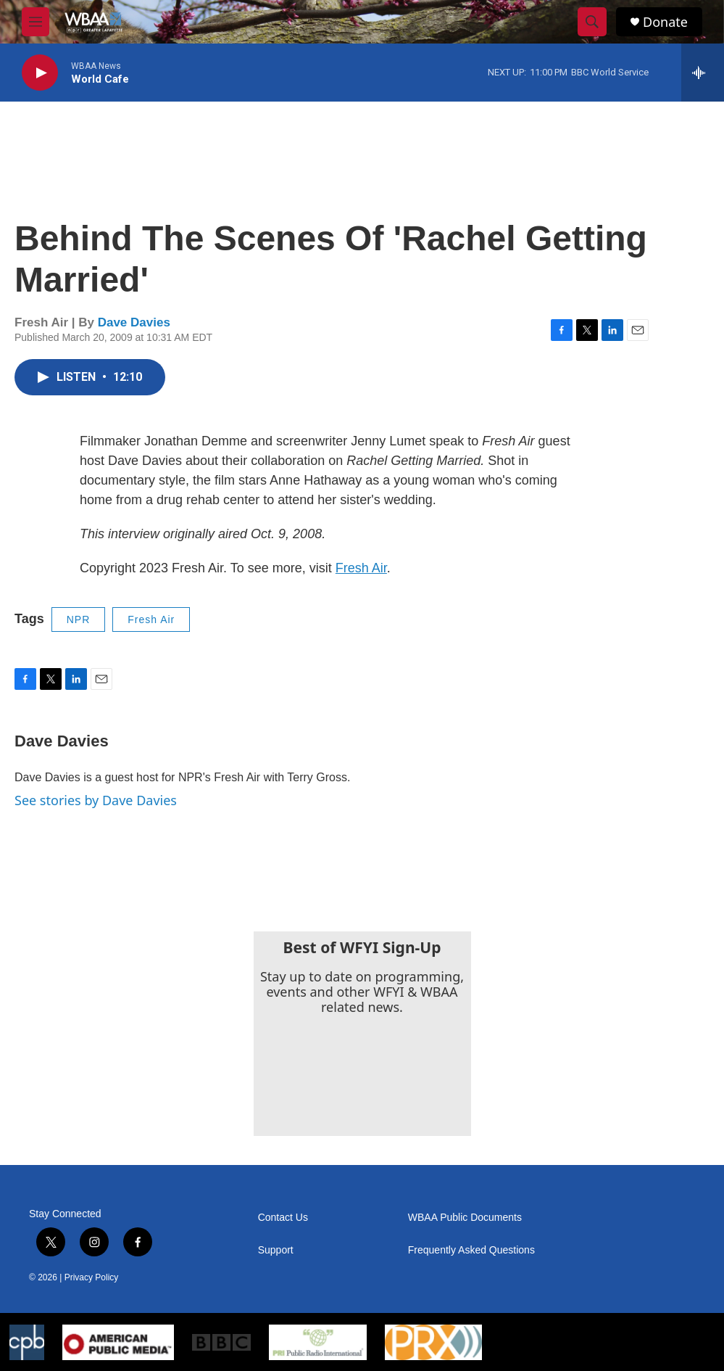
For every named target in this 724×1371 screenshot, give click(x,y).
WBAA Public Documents (465, 1217)
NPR (79, 619)
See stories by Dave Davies (95, 800)
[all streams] (702, 73)
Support (276, 1250)
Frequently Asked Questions (471, 1250)
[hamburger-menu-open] (35, 21)
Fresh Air (361, 568)
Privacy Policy (92, 1277)
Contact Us (283, 1217)
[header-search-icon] (592, 21)
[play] (39, 73)
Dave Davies (134, 322)
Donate (665, 22)
